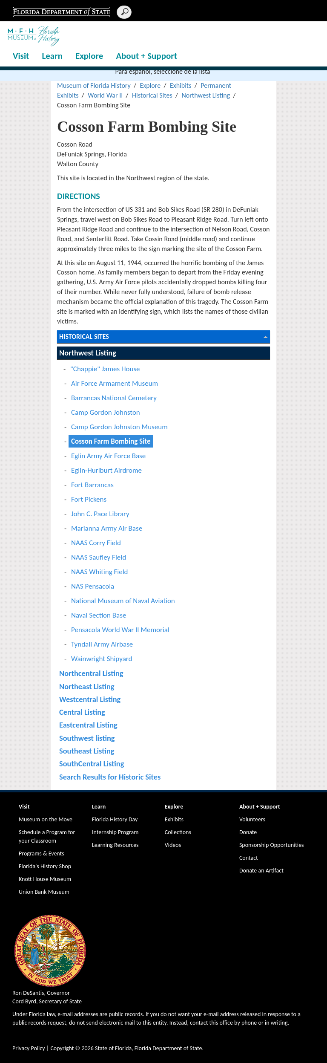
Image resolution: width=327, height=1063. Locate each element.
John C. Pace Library (100, 513)
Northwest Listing (205, 95)
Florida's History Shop (45, 866)
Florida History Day (115, 819)
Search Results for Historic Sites (110, 777)
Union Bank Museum (44, 891)
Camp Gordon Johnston (105, 412)
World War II (105, 95)
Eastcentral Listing (88, 725)
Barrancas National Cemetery (114, 397)
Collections (178, 832)
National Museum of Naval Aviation (123, 600)
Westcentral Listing (89, 699)
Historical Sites (152, 95)
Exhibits (181, 85)
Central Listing (82, 712)
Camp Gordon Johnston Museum (119, 426)
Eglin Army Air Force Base (108, 455)
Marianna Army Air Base (106, 528)
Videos (173, 845)
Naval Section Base (98, 615)
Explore (89, 55)
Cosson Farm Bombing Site (111, 441)
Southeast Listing (86, 751)
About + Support (146, 55)
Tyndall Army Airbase (102, 644)
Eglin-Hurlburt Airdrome (106, 470)
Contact (248, 857)
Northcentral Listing (91, 673)
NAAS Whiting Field (99, 571)
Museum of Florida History (94, 85)
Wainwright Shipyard (101, 658)
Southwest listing (87, 738)
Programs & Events (41, 853)
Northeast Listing (87, 686)
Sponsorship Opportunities (271, 845)
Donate (248, 832)
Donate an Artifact (261, 870)
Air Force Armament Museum (114, 383)
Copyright (62, 1048)
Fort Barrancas (92, 484)
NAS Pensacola (92, 586)
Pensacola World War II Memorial (120, 629)
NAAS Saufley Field (98, 557)
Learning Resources (115, 845)
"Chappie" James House (105, 368)
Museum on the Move (45, 819)
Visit (21, 55)
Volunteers (252, 819)
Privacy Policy (28, 1048)
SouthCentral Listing (91, 763)
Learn (52, 55)
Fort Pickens (88, 499)
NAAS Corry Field (96, 542)
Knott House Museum (45, 879)
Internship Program (115, 832)
